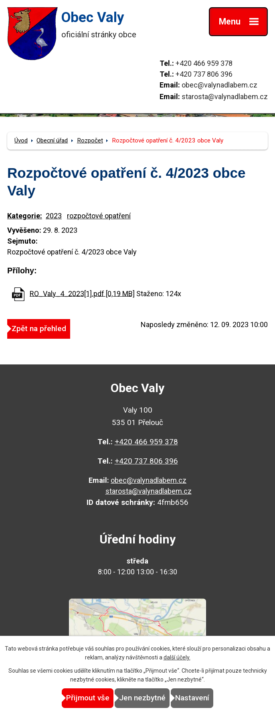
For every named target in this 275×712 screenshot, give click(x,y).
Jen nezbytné (142, 697)
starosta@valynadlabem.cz (225, 96)
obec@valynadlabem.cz (219, 85)
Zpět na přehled (39, 328)
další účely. (177, 657)
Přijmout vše (87, 697)
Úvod (21, 140)
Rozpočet (90, 140)
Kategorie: (24, 216)
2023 (54, 216)
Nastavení (192, 697)
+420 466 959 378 (204, 63)
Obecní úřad (52, 140)
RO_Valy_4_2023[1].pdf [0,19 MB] (82, 293)
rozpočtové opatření (99, 216)
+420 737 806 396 (204, 74)
